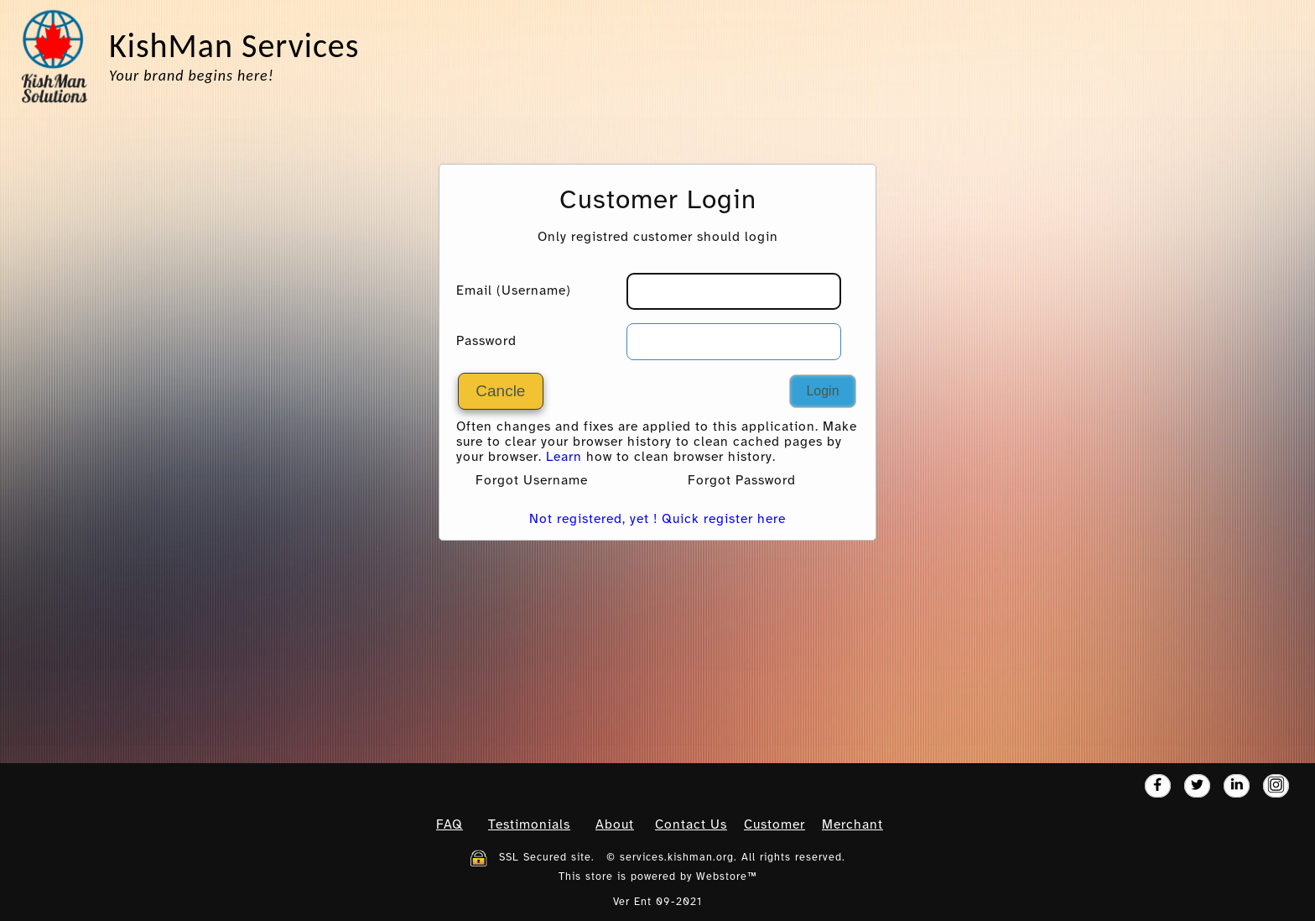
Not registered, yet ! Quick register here (657, 519)
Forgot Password (742, 481)
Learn (564, 457)
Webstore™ (726, 876)
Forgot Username (532, 481)
